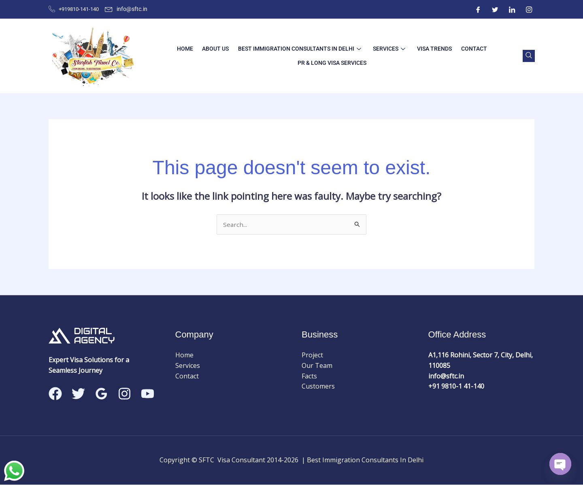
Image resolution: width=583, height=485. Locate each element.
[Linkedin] (147, 394)
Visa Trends (430, 48)
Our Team (317, 365)
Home (191, 48)
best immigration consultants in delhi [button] (300, 48)
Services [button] (387, 48)
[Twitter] (495, 9)
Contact (467, 48)
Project (312, 355)
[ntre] (512, 9)
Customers (318, 386)
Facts (309, 376)
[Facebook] (478, 9)
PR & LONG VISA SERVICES (331, 63)
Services (187, 365)
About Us (219, 48)
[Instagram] (529, 9)
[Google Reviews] (101, 394)
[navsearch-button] (527, 56)
